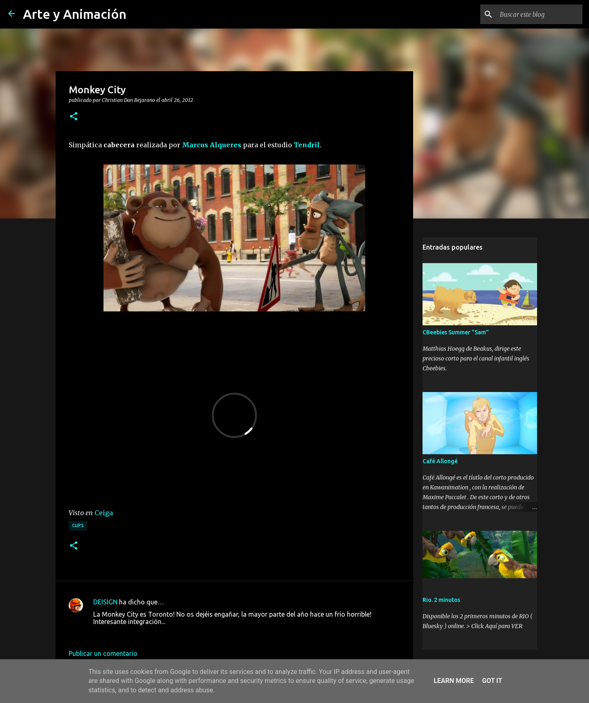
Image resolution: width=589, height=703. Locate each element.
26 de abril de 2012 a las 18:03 (138, 634)
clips (78, 525)
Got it (492, 681)
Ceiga (103, 513)
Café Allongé (440, 461)
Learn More (454, 681)
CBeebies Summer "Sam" (456, 332)
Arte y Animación (74, 14)
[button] (74, 116)
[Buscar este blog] (539, 14)
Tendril (307, 145)
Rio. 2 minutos (441, 600)
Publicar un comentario (103, 653)
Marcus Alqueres (211, 145)
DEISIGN (105, 602)
